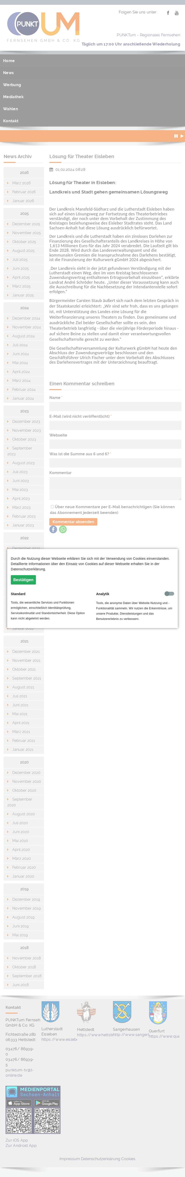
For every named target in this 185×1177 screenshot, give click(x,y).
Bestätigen (23, 580)
